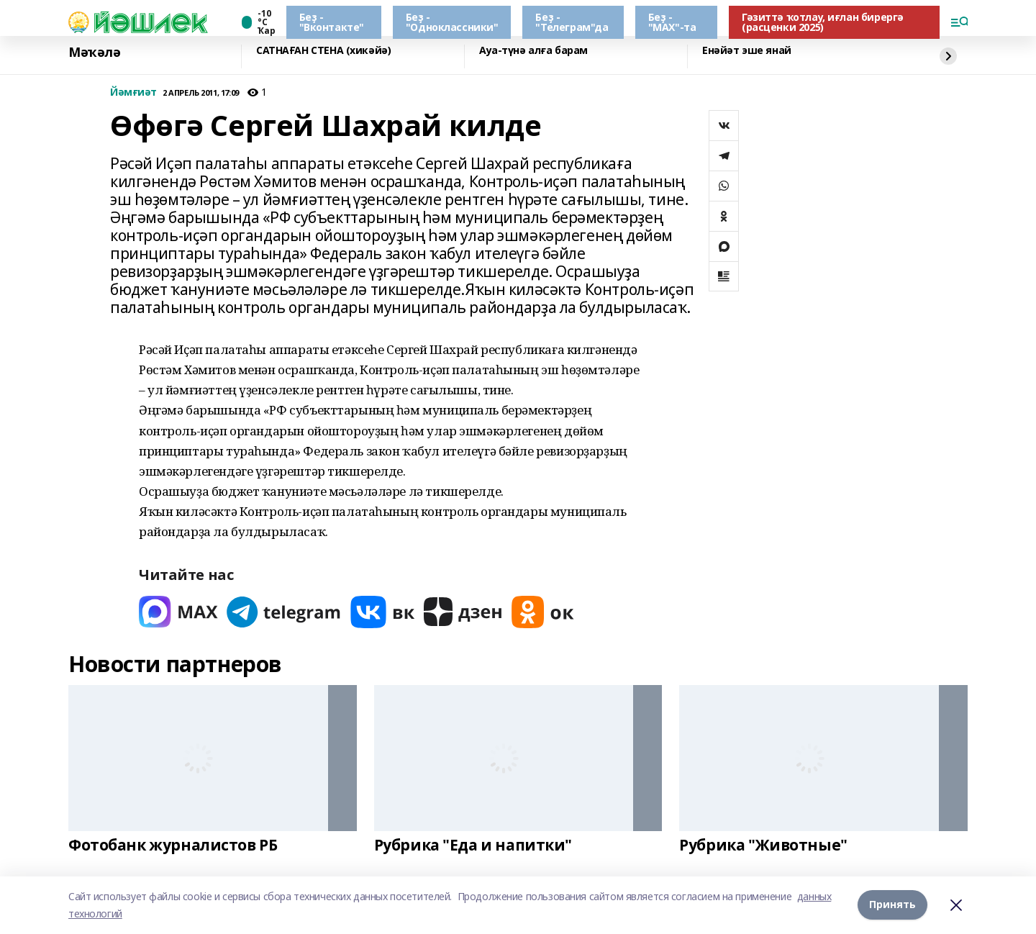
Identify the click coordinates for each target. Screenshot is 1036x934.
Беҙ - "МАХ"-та (672, 22)
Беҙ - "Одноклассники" (452, 22)
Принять (892, 905)
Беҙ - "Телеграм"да (571, 22)
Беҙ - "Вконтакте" (331, 22)
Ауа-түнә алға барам (533, 51)
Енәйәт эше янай (746, 51)
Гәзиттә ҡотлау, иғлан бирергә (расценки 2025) (823, 22)
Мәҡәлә (94, 52)
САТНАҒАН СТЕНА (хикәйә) (323, 51)
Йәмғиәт (133, 92)
